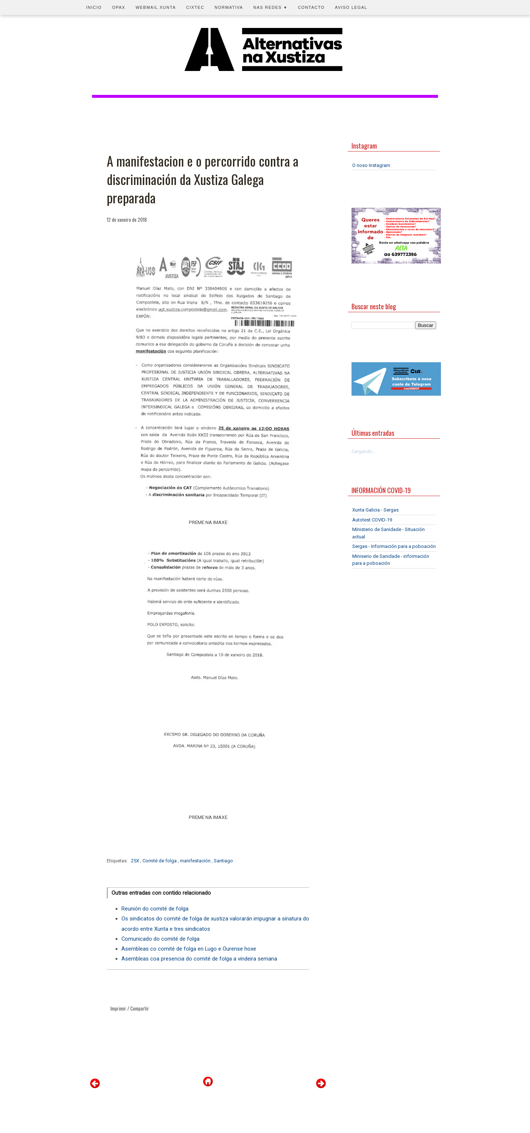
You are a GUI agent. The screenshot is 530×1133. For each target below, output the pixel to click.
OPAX (119, 7)
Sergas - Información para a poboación (394, 546)
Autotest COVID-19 (372, 520)
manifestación (196, 860)
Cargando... (363, 451)
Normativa (229, 7)
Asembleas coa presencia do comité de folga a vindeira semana (199, 958)
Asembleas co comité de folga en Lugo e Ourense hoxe (188, 948)
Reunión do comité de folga (154, 908)
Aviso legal (351, 7)
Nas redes (270, 7)
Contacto (311, 7)
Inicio (94, 7)
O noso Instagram (371, 165)
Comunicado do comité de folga (160, 939)
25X (135, 860)
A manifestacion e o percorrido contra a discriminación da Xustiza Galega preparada (202, 179)
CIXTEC (195, 7)
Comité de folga (160, 860)
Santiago (223, 860)
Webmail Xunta (155, 7)
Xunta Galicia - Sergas (375, 510)
